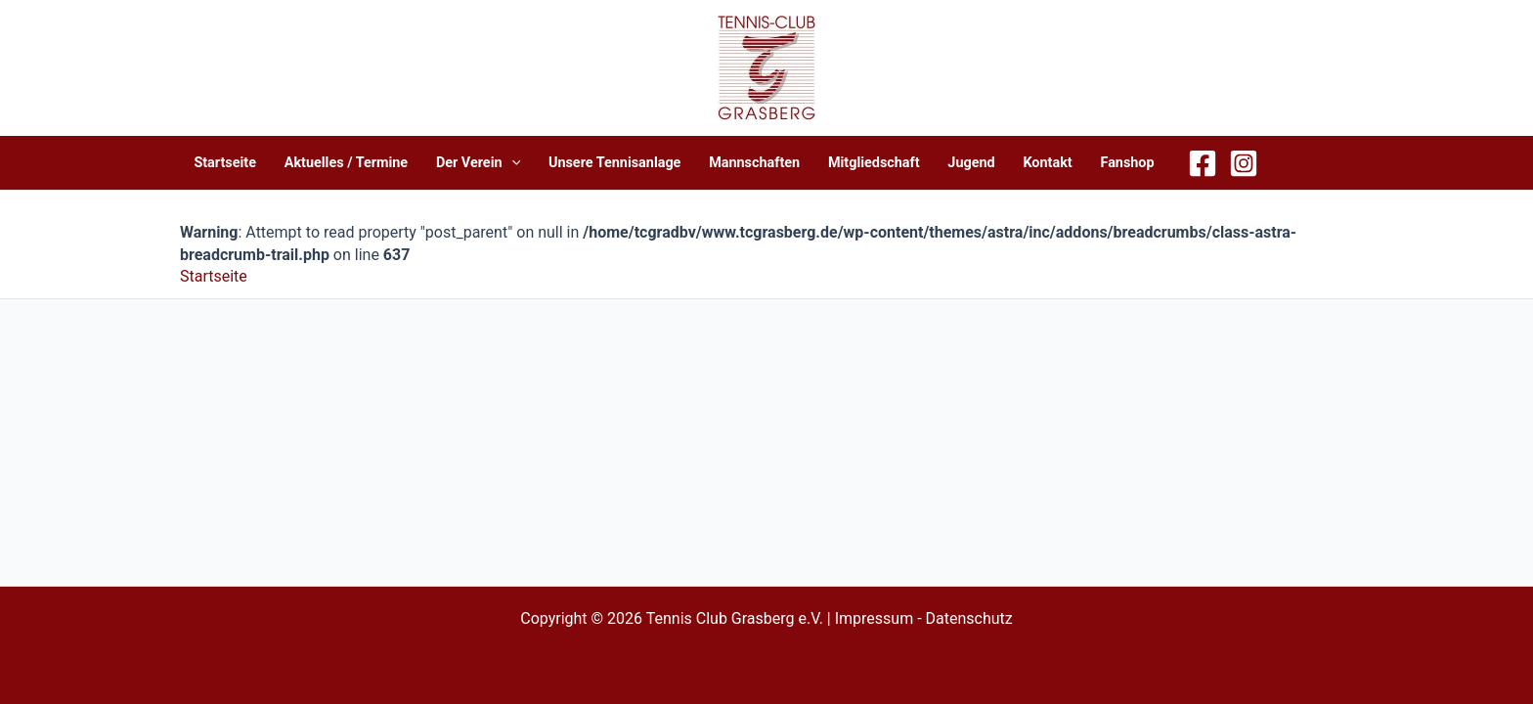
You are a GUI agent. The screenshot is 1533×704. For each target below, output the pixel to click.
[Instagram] (1243, 163)
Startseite (225, 162)
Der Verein (478, 163)
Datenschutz (969, 618)
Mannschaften (754, 162)
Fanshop (1127, 162)
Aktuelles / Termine (346, 162)
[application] (512, 163)
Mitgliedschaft (874, 162)
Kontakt (1047, 162)
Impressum (874, 618)
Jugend (970, 162)
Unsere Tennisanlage (614, 162)
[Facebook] (1202, 163)
